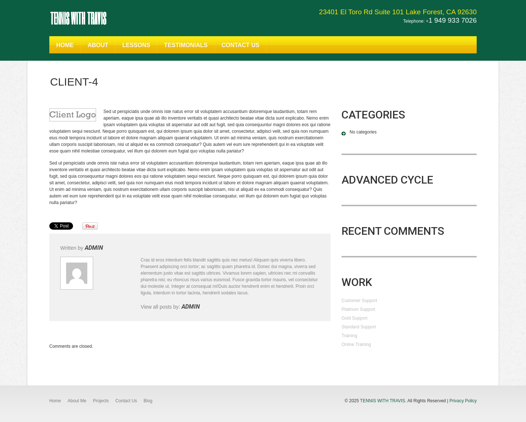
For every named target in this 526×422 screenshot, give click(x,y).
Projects (100, 400)
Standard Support (359, 326)
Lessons (136, 45)
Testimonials (185, 45)
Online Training (356, 344)
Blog (148, 400)
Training (349, 335)
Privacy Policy (463, 400)
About (98, 45)
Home (65, 45)
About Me (77, 400)
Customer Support (359, 300)
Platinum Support (358, 309)
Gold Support (354, 318)
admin (94, 247)
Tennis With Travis (78, 17)
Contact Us (240, 45)
